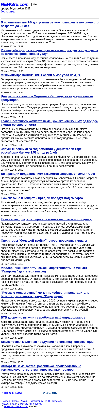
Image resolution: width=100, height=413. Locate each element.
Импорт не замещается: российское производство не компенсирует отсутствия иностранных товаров (41, 367)
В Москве (23, 403)
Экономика (8, 11)
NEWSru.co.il (9, 403)
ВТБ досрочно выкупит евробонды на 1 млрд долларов (43, 317)
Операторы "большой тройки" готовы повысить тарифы (44, 240)
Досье (15, 401)
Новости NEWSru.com (16, 406)
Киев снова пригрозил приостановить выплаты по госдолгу (46, 219)
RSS (47, 401)
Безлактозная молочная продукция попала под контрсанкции (47, 341)
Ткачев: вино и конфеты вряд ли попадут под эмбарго (42, 198)
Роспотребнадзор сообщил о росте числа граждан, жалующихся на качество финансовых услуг (49, 52)
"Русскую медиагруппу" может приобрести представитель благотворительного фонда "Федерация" (45, 294)
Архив (24, 401)
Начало (6, 401)
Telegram (57, 401)
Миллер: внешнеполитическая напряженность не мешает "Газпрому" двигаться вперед (44, 269)
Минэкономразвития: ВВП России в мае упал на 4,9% (41, 75)
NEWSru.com (15, 4)
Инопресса (36, 403)
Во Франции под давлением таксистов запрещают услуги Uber (48, 173)
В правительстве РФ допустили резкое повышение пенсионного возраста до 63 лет (49, 24)
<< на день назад (12, 393)
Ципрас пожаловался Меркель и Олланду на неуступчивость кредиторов (47, 98)
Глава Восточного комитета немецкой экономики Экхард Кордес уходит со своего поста (49, 122)
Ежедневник (36, 401)
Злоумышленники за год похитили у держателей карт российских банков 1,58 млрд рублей (41, 150)
